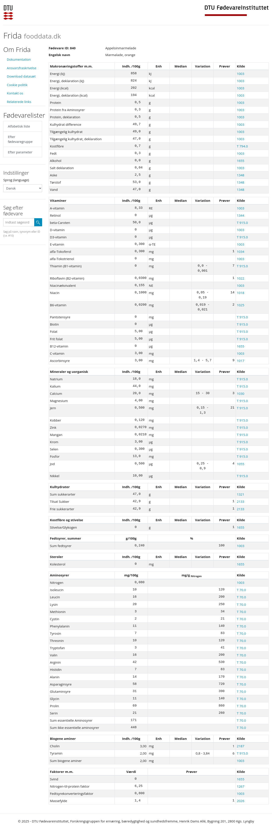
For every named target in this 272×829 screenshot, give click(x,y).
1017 (240, 360)
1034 (240, 251)
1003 (240, 73)
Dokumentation (19, 59)
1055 (240, 464)
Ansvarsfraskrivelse (21, 68)
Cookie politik (17, 85)
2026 (240, 801)
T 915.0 (242, 222)
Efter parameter (20, 152)
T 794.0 (242, 146)
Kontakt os (15, 93)
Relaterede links (19, 101)
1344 (240, 215)
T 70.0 (241, 590)
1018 (240, 293)
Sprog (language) (16, 180)
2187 (240, 746)
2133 (240, 501)
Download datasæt (21, 76)
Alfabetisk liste (19, 126)
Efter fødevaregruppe (20, 139)
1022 (240, 278)
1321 (240, 494)
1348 (240, 175)
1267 (240, 786)
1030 (240, 393)
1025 (240, 305)
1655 (240, 160)
